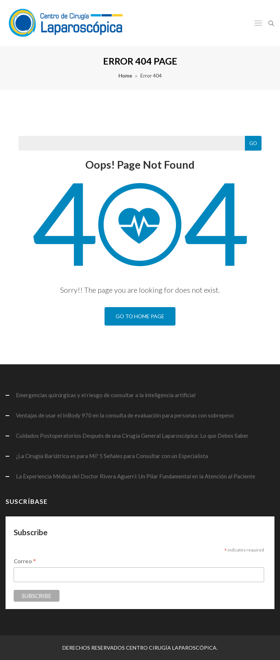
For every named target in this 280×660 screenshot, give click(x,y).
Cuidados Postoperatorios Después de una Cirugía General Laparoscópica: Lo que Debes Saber (132, 435)
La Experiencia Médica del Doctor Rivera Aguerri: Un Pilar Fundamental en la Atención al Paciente (135, 476)
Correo (25, 561)
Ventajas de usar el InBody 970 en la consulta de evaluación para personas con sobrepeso (125, 415)
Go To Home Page (140, 316)
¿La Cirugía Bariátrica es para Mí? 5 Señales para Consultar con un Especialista (112, 456)
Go (253, 143)
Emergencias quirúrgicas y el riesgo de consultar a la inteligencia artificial (105, 395)
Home (125, 75)
